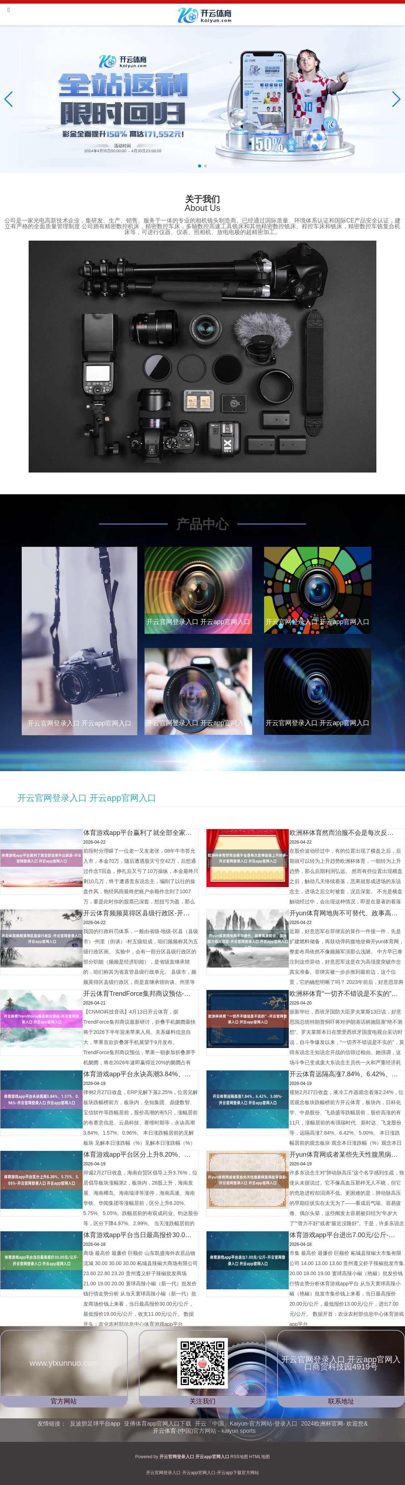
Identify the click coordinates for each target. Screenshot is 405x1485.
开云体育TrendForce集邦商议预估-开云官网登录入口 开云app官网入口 (138, 993)
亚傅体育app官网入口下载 (158, 1423)
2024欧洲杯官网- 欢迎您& (334, 1423)
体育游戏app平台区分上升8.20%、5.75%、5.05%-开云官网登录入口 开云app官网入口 (138, 1154)
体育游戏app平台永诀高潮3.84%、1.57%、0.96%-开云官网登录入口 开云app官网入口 (138, 1074)
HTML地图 (259, 1456)
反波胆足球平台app (95, 1423)
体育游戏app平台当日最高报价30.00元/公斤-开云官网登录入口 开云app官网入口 (138, 1235)
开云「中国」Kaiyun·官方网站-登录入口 (246, 1423)
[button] (396, 99)
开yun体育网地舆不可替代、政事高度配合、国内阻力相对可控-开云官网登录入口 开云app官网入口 (344, 913)
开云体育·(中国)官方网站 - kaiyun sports (204, 1431)
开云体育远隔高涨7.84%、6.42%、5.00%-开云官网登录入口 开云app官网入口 (344, 1074)
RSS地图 (239, 1456)
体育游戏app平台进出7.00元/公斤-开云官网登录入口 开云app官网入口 (344, 1235)
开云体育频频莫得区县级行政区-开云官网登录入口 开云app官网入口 (138, 913)
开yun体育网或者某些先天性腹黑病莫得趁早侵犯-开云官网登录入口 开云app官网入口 (344, 1154)
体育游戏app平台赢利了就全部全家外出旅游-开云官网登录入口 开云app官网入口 (138, 832)
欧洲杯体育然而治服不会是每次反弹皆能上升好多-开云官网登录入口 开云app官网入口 (344, 832)
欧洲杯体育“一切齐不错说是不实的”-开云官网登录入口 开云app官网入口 (344, 993)
